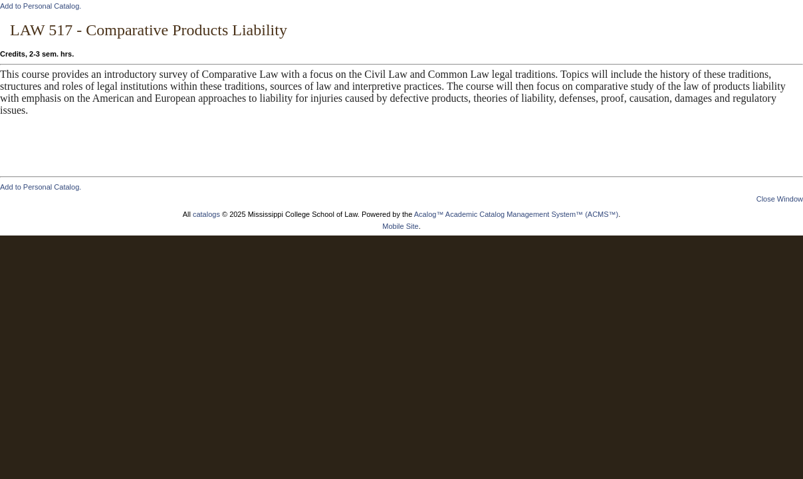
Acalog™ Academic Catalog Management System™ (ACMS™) (516, 214)
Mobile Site (400, 226)
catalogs (206, 214)
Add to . (40, 6)
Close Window (779, 199)
